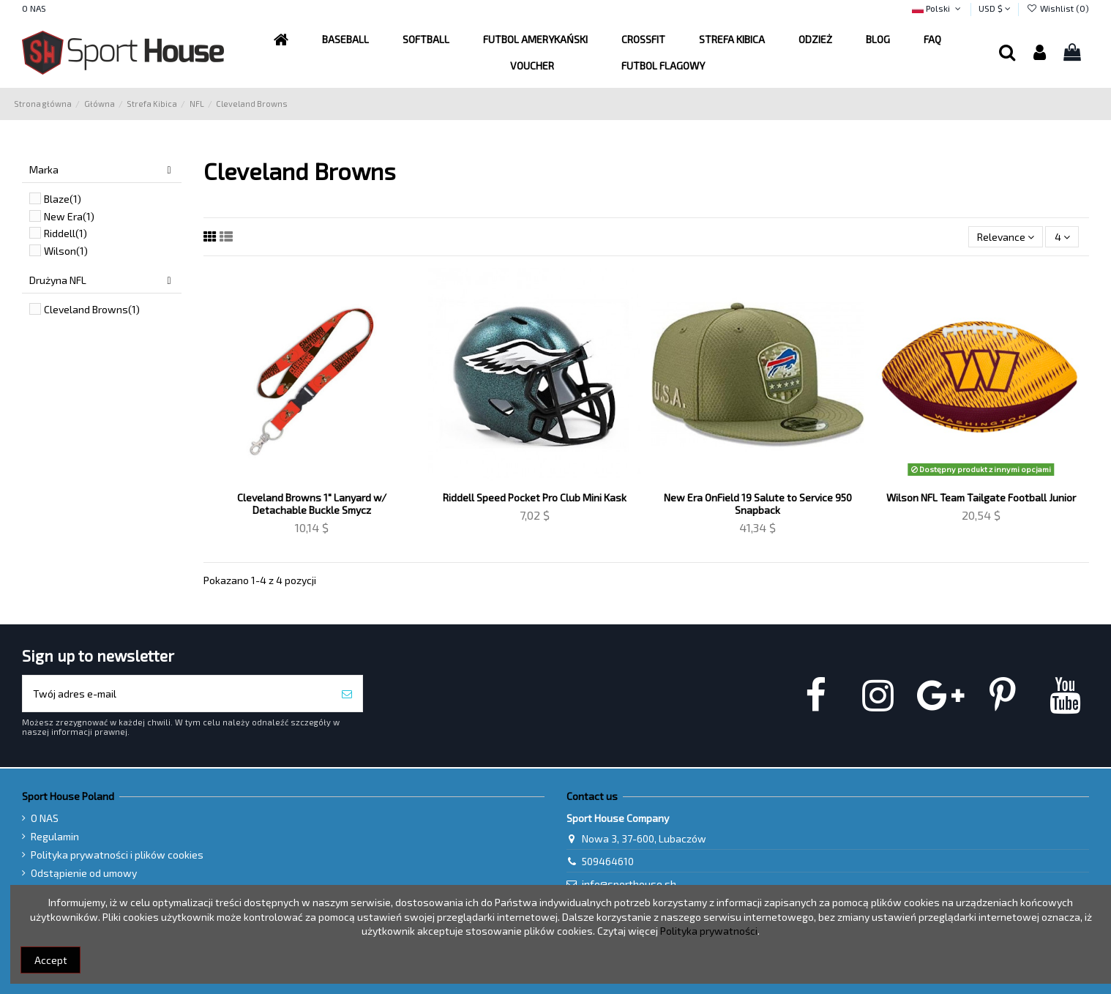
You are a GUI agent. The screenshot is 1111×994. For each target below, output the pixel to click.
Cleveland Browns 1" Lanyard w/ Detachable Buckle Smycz (311, 503)
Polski (937, 8)
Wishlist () (1057, 8)
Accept (50, 960)
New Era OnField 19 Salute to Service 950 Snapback (758, 503)
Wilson (66, 250)
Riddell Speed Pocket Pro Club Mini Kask (534, 497)
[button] (535, 39)
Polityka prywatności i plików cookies (117, 854)
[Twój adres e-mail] (177, 693)
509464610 (608, 861)
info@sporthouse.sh (629, 884)
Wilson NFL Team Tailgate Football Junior (981, 497)
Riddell (65, 233)
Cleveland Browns (92, 309)
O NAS (34, 8)
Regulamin (55, 836)
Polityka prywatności (709, 930)
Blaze (62, 199)
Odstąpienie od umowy (84, 873)
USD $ (995, 8)
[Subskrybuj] (347, 693)
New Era (69, 216)
